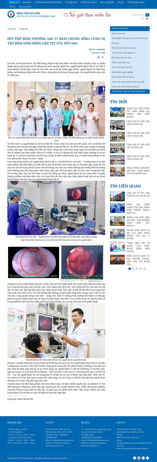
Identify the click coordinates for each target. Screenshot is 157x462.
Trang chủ (11, 29)
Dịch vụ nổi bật (120, 28)
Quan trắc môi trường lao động (125, 86)
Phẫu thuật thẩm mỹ (121, 62)
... (129, 272)
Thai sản (115, 43)
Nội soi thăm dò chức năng (123, 48)
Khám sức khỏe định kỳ (122, 67)
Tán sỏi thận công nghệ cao (124, 52)
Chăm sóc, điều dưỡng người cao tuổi (128, 82)
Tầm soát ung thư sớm (121, 57)
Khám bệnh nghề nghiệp (122, 72)
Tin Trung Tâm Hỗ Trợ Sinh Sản (128, 91)
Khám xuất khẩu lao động (123, 77)
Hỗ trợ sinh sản (118, 33)
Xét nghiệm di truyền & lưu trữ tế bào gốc (130, 38)
